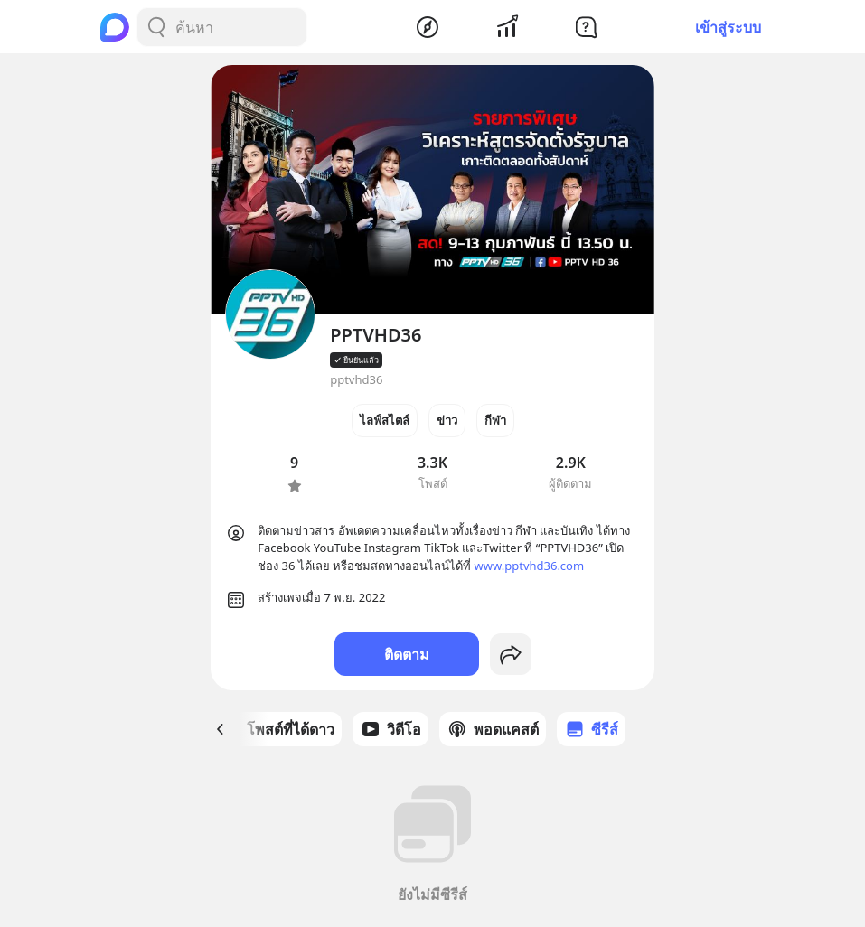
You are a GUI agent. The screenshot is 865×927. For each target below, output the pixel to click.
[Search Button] (156, 27)
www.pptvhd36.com (530, 565)
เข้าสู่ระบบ (728, 27)
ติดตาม (406, 654)
